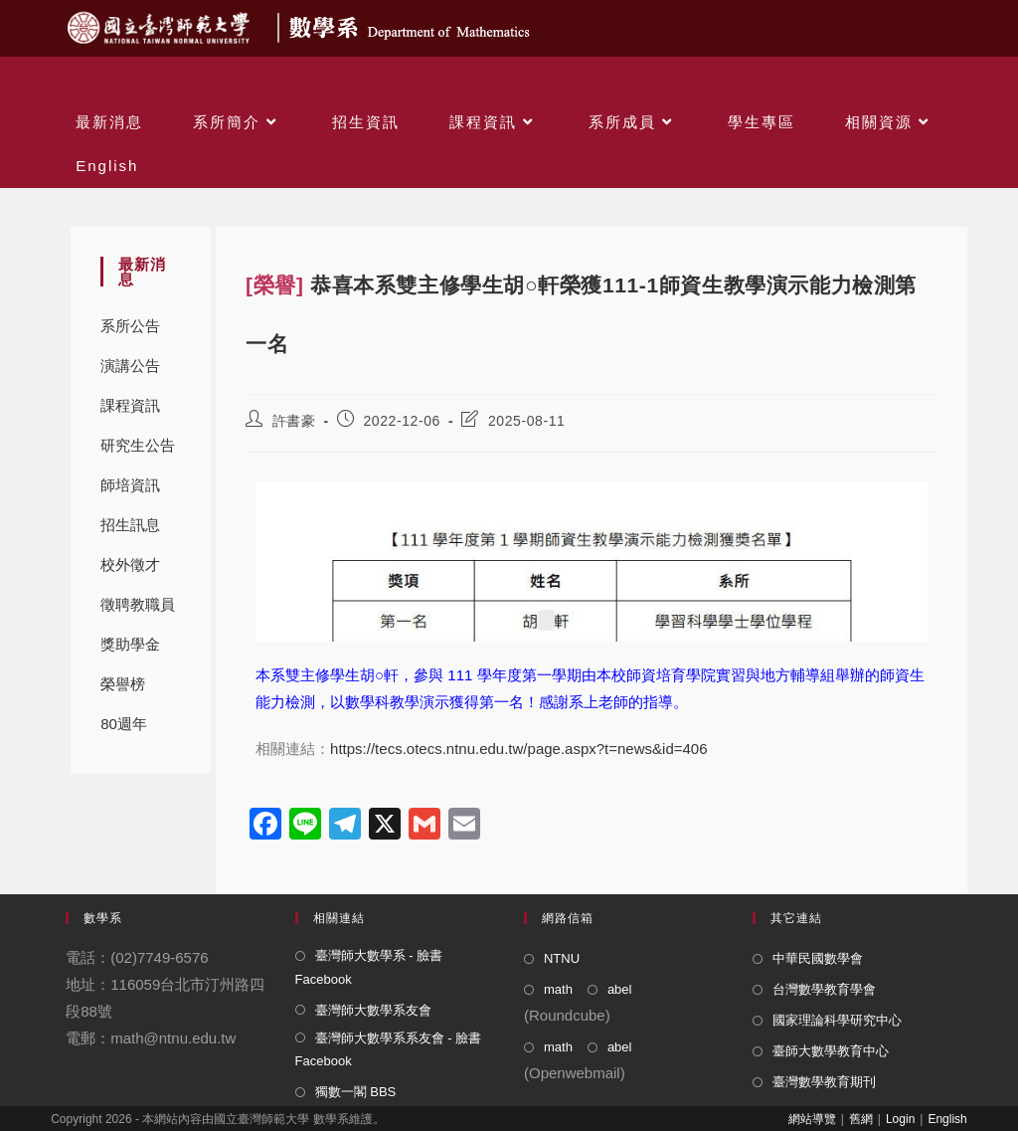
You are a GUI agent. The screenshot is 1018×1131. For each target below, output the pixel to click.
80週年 (123, 723)
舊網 (861, 1119)
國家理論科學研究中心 (837, 1020)
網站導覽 (812, 1119)
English (947, 1119)
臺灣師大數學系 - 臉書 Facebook (369, 967)
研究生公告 (137, 445)
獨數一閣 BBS (356, 1091)
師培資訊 (130, 484)
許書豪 (294, 421)
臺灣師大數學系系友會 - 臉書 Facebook (388, 1049)
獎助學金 (130, 644)
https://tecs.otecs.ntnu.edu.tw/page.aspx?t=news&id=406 (518, 748)
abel (619, 989)
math (558, 989)
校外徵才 (130, 564)
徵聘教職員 (137, 604)
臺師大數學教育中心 (830, 1050)
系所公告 (130, 325)
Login (900, 1119)
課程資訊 (130, 405)
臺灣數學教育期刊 (824, 1081)
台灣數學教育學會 (824, 989)
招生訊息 (130, 524)
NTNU (562, 958)
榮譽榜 (122, 683)
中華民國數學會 (817, 958)
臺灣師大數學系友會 (373, 1010)
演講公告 (130, 365)
